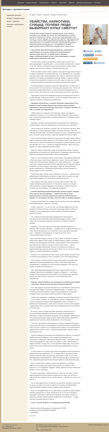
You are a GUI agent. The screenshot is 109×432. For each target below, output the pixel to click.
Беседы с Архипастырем (15, 18)
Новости (54, 3)
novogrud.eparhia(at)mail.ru (51, 425)
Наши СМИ (62, 3)
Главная (39, 15)
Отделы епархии (31, 3)
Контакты (97, 3)
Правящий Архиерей (14, 15)
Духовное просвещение (84, 3)
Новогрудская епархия (8, 2)
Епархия (71, 3)
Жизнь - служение (13, 21)
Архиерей (21, 3)
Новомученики (44, 3)
